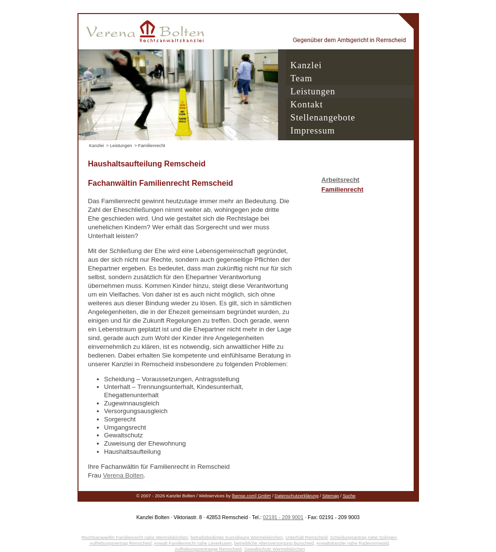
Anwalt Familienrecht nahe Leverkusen (193, 543)
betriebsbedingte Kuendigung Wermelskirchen (236, 537)
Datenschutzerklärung (297, 495)
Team (301, 78)
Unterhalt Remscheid (306, 537)
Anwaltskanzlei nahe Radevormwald (352, 543)
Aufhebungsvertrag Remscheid (121, 543)
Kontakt (307, 104)
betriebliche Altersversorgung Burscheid (274, 543)
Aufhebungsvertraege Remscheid (208, 549)
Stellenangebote (323, 117)
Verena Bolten (123, 475)
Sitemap (330, 495)
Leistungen (313, 91)
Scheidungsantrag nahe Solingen (363, 537)
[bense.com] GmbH (251, 495)
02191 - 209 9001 (283, 517)
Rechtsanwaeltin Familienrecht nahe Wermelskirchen (134, 537)
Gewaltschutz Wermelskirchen (274, 549)
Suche (348, 495)
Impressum (313, 130)
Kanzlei (306, 65)
